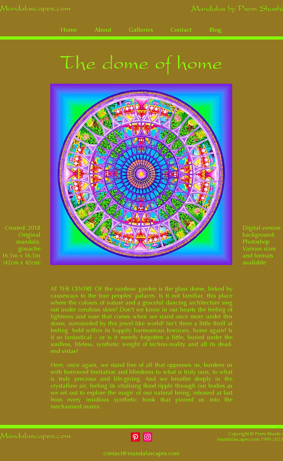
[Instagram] (147, 437)
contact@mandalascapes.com (141, 454)
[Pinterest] (135, 437)
